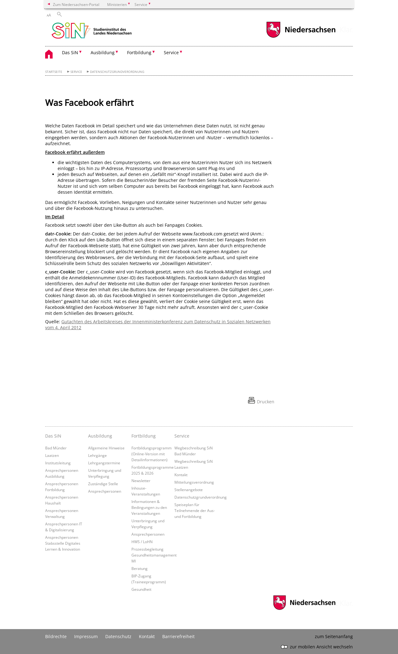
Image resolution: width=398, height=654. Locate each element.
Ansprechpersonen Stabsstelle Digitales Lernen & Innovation (62, 543)
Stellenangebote (188, 489)
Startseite (53, 72)
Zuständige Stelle (103, 483)
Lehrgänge (97, 455)
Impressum (86, 636)
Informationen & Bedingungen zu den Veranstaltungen (149, 507)
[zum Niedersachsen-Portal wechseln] (300, 37)
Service (76, 72)
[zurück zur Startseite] (91, 31)
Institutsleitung (58, 462)
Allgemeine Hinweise (106, 447)
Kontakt (180, 474)
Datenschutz (118, 636)
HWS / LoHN (142, 541)
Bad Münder (56, 447)
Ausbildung (100, 436)
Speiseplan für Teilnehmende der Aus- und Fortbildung (194, 510)
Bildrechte (56, 636)
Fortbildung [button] (139, 52)
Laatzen (52, 455)
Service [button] (171, 52)
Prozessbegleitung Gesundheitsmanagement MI (154, 555)
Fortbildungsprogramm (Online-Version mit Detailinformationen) (151, 453)
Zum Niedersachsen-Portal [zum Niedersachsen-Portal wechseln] (76, 4)
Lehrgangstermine (104, 462)
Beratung (139, 568)
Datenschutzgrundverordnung (117, 72)
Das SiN (53, 436)
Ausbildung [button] (103, 52)
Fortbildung (143, 436)
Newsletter (140, 480)
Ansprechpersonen (104, 491)
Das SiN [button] (70, 52)
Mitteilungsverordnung (194, 482)
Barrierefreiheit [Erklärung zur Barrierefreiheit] (178, 636)
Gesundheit (141, 589)
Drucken (265, 402)
